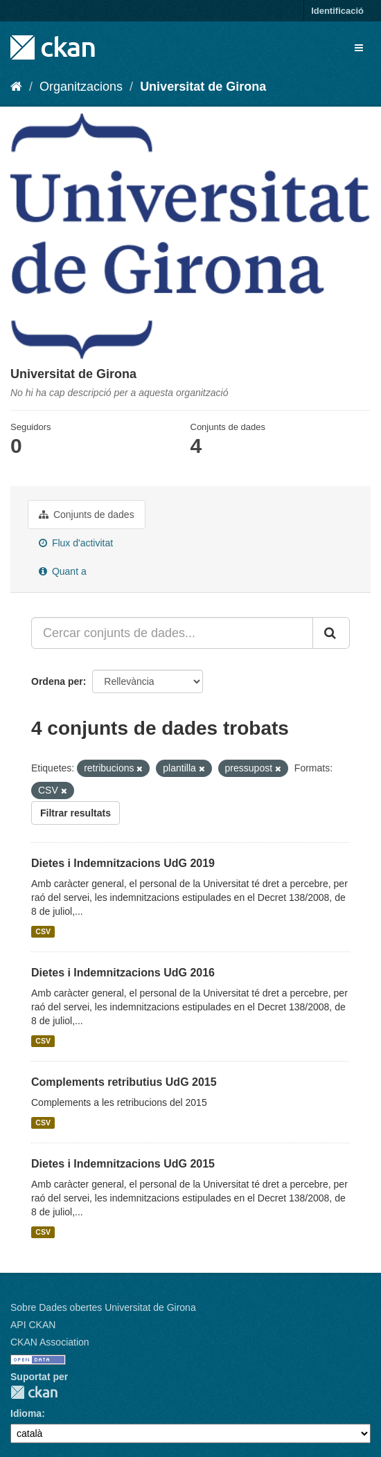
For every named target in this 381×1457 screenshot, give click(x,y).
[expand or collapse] (359, 48)
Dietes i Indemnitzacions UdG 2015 (123, 1164)
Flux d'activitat (76, 542)
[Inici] (16, 86)
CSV (43, 931)
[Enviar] (331, 633)
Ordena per (57, 681)
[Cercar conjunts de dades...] (172, 633)
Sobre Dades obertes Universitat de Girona (103, 1307)
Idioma (26, 1413)
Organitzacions (81, 86)
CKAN (33, 1392)
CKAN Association (49, 1342)
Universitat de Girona (203, 86)
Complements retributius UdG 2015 (124, 1082)
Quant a (63, 571)
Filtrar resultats (75, 813)
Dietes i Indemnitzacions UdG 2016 (123, 972)
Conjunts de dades (86, 514)
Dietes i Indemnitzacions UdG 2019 (123, 863)
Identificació (337, 11)
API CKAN (32, 1324)
